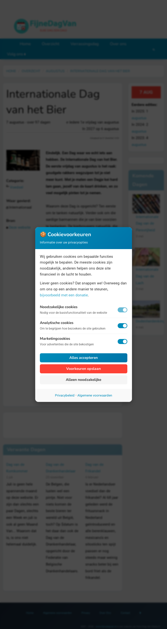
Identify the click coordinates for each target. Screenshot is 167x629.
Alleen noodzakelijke (83, 379)
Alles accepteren (83, 357)
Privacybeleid (65, 395)
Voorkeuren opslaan (83, 368)
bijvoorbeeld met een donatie (64, 295)
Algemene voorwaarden (94, 395)
